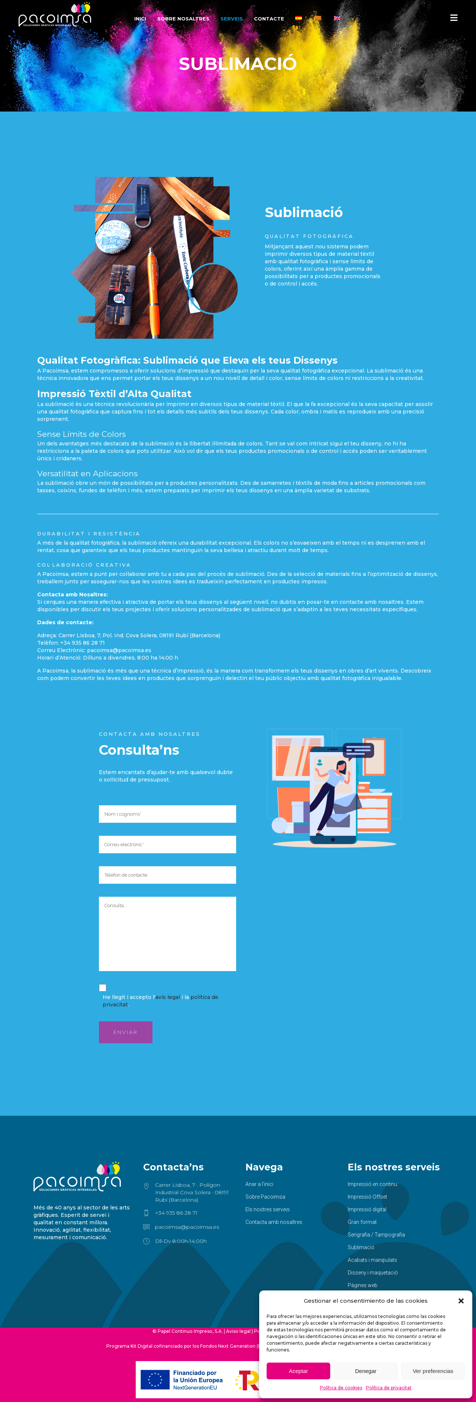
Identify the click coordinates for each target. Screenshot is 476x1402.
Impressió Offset (367, 1197)
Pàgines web (362, 1285)
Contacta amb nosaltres (273, 1222)
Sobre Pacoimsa (265, 1197)
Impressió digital (367, 1209)
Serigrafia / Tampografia (376, 1235)
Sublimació (361, 1247)
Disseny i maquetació (373, 1273)
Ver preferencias (433, 1371)
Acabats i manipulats (372, 1260)
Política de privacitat (389, 1387)
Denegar (366, 1371)
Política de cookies (341, 1387)
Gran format (362, 1222)
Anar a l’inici (259, 1184)
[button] (461, 1301)
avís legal (167, 997)
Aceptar (298, 1371)
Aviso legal (238, 1331)
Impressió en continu (372, 1184)
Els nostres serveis (267, 1209)
